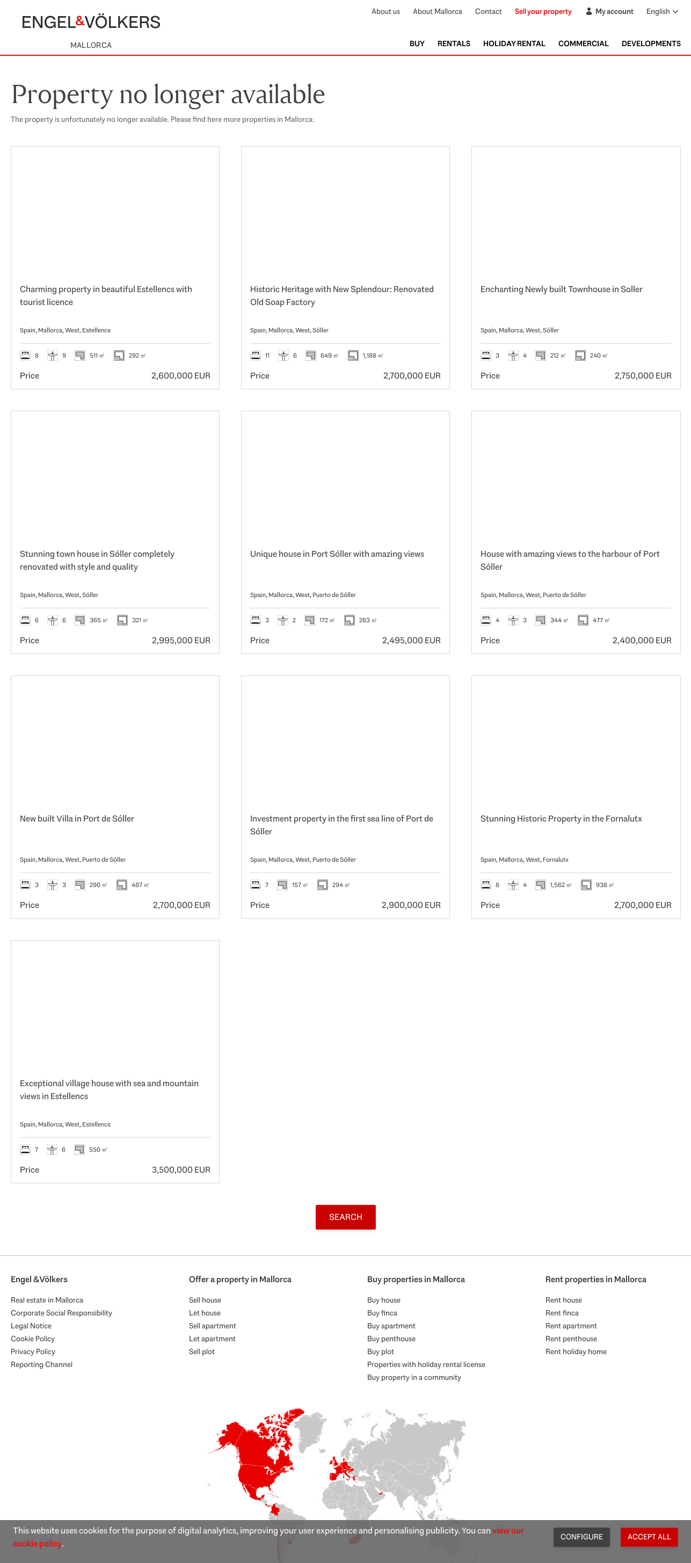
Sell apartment (212, 1326)
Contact (488, 11)
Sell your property (543, 11)
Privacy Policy (33, 1351)
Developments (651, 43)
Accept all (649, 1537)
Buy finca (382, 1313)
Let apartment (212, 1338)
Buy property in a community (414, 1377)
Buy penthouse (391, 1338)
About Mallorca (437, 11)
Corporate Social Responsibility (61, 1313)
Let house (205, 1313)
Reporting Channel (41, 1364)
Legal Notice (31, 1326)
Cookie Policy (33, 1338)
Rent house (563, 1300)
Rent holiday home (576, 1351)
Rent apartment (571, 1326)
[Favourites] (199, 166)
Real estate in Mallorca (47, 1300)
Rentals (454, 43)
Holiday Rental (514, 43)
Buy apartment (391, 1326)
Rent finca (562, 1313)
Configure (582, 1537)
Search (345, 1217)
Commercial (583, 43)
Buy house (384, 1300)
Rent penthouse (571, 1338)
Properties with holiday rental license (426, 1364)
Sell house (205, 1300)
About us (386, 11)
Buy (417, 43)
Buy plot (380, 1351)
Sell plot (202, 1351)
